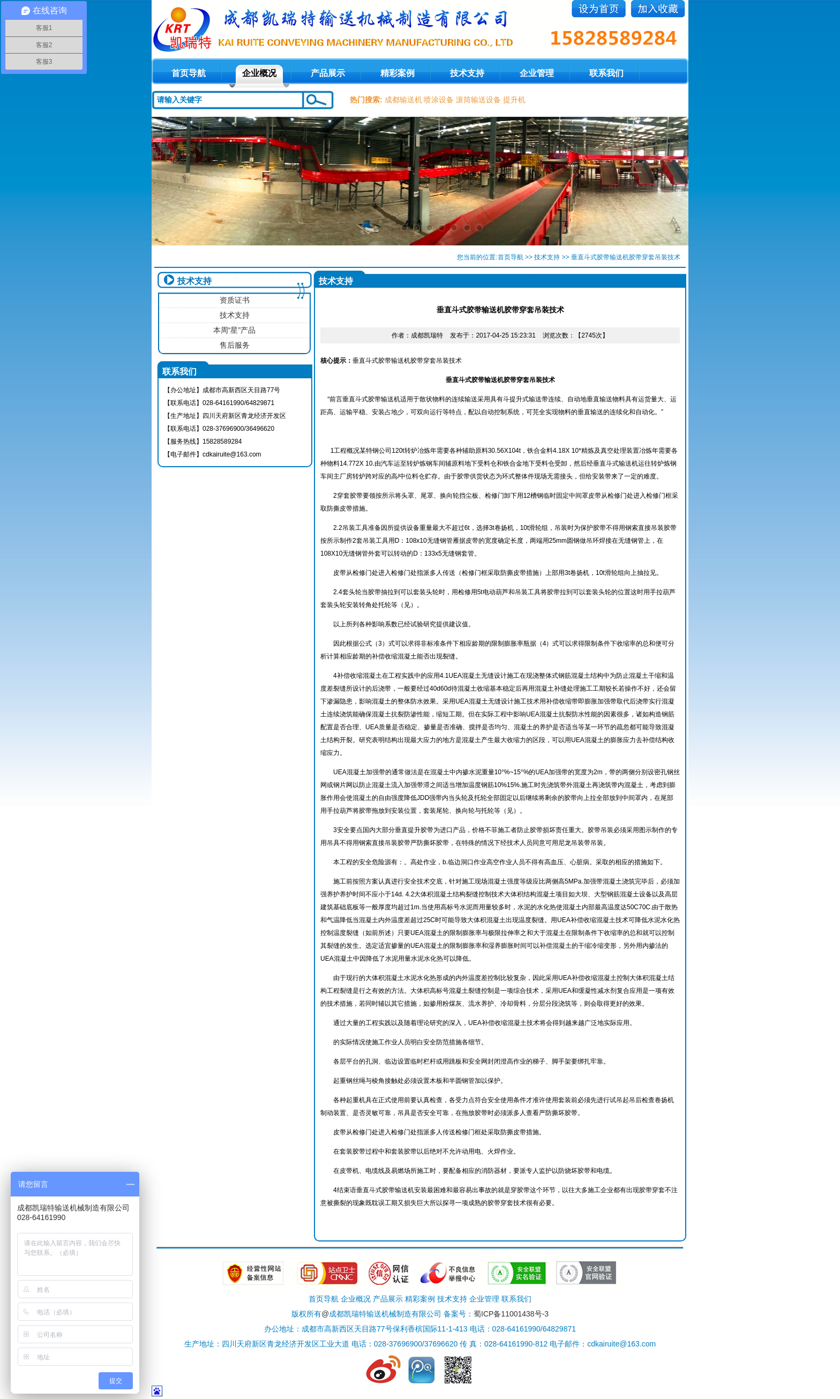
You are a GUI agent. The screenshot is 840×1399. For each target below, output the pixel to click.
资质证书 (235, 300)
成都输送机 (403, 99)
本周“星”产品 (234, 330)
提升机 (514, 99)
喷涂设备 (439, 99)
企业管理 (537, 73)
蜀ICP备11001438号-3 (511, 1314)
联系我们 (606, 73)
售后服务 (235, 345)
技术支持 (467, 73)
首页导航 (510, 257)
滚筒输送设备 (478, 99)
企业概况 (259, 73)
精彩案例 (397, 73)
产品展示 (328, 73)
